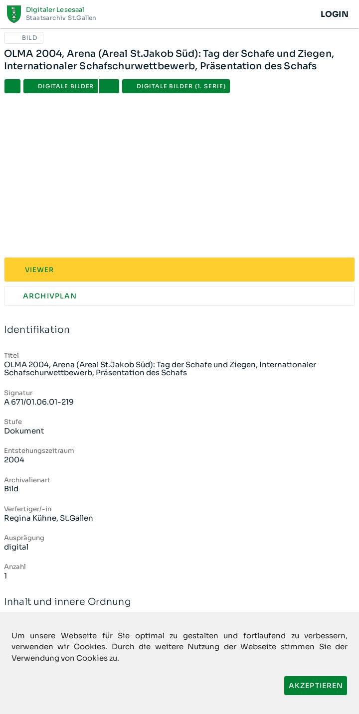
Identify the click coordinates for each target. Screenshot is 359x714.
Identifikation (179, 330)
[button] (109, 86)
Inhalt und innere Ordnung (179, 602)
